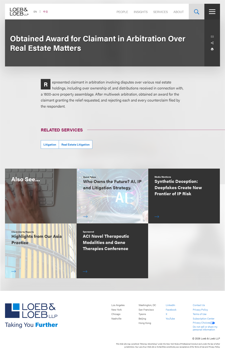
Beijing (142, 318)
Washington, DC (147, 305)
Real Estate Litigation (75, 144)
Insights (141, 11)
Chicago (115, 314)
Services (160, 11)
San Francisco (146, 309)
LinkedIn (170, 305)
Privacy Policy (200, 309)
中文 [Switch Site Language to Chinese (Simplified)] (45, 11)
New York (116, 309)
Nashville (116, 318)
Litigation (49, 144)
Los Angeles (118, 305)
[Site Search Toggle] (196, 11)
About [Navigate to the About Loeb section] (178, 11)
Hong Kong (145, 323)
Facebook (171, 309)
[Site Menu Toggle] (212, 11)
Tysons (142, 314)
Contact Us (199, 305)
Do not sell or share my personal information (205, 328)
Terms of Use (199, 314)
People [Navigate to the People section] (122, 11)
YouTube (170, 318)
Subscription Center (203, 318)
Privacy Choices (204, 322)
